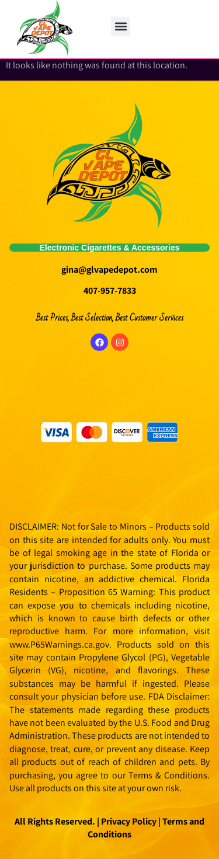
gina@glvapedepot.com (109, 269)
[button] (120, 26)
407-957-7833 (110, 290)
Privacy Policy (128, 821)
